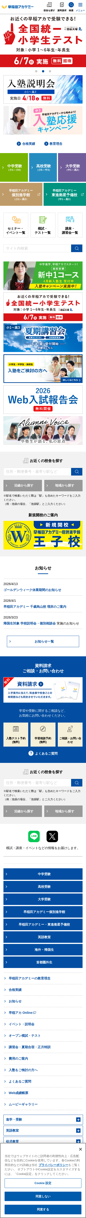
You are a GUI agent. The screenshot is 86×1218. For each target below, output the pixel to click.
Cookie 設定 (42, 1183)
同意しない (43, 1196)
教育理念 (53, 144)
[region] (43, 1180)
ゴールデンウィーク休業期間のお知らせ (32, 590)
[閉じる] (80, 1149)
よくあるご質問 (43, 753)
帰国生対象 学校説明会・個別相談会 (29, 623)
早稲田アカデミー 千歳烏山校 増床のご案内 (34, 606)
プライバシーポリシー (53, 1165)
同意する (43, 1209)
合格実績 (26, 144)
